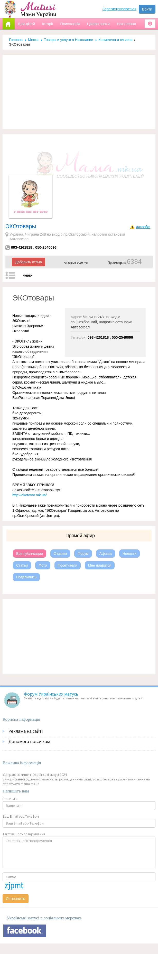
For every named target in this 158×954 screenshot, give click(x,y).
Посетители (67, 565)
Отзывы (60, 553)
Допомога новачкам (29, 741)
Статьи (22, 565)
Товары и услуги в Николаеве (68, 40)
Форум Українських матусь (51, 694)
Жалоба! (143, 227)
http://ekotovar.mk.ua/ (29, 495)
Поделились (26, 577)
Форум (83, 553)
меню (27, 275)
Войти (147, 9)
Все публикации (29, 553)
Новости (129, 553)
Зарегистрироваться (119, 9)
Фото (43, 565)
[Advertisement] (79, 92)
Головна (16, 40)
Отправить (15, 898)
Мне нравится (99, 565)
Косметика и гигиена (115, 40)
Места (33, 40)
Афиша (105, 553)
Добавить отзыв (28, 262)
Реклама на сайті (25, 731)
